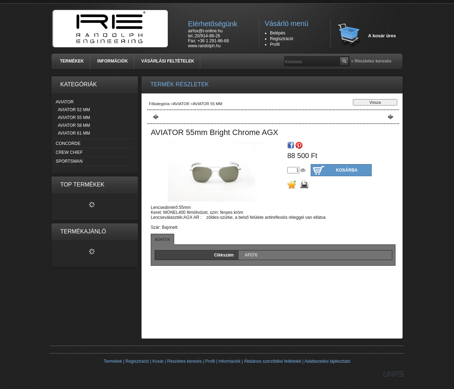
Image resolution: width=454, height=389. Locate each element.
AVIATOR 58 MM (74, 125)
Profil (210, 361)
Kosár (158, 361)
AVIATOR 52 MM (74, 109)
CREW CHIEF (69, 152)
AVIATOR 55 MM (74, 117)
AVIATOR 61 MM (74, 133)
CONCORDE (68, 143)
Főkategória (159, 104)
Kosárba (347, 170)
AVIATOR (182, 104)
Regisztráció (137, 361)
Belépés (277, 33)
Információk (229, 361)
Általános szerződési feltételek (272, 361)
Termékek (113, 361)
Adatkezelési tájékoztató (327, 361)
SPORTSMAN (69, 161)
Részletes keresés (184, 361)
